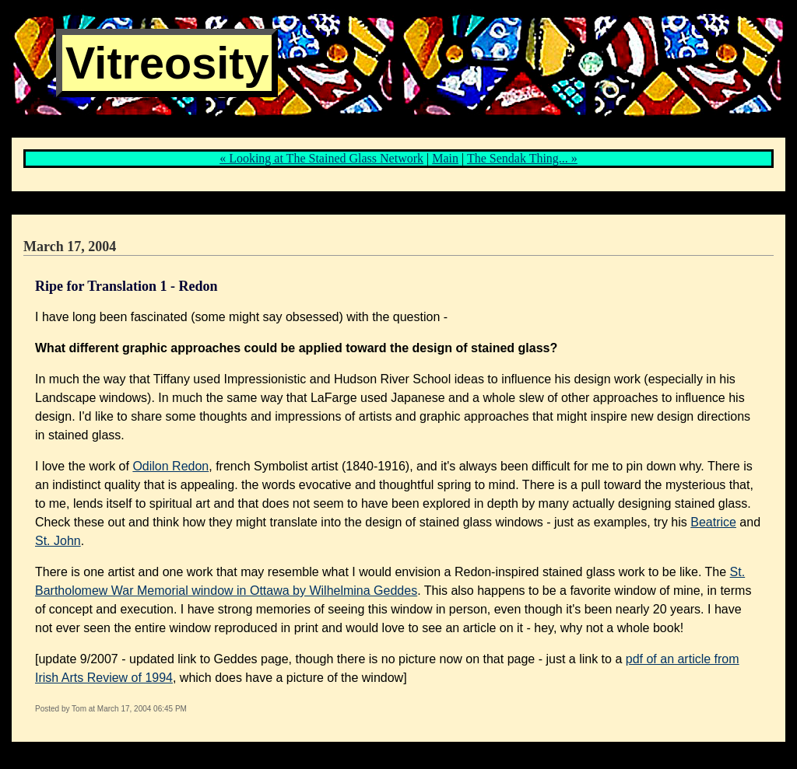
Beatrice (713, 522)
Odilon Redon (170, 466)
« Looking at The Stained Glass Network (321, 158)
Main (445, 158)
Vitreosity (167, 63)
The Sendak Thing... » (522, 158)
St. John (58, 540)
